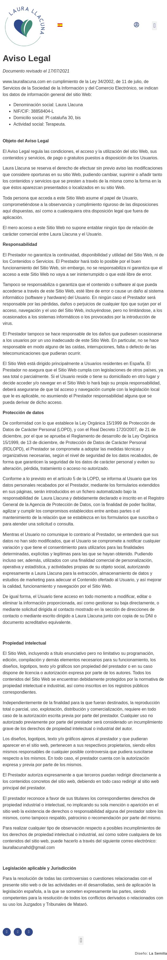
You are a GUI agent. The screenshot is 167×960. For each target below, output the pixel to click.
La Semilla (158, 953)
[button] (154, 25)
